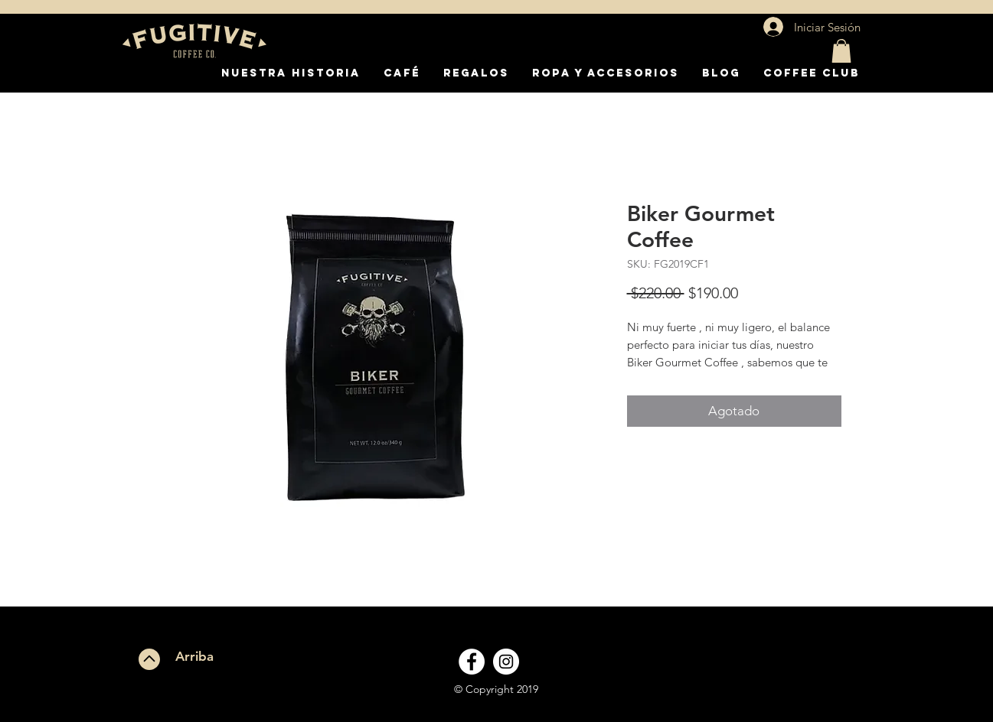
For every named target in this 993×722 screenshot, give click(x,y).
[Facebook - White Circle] (472, 662)
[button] (841, 51)
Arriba (194, 656)
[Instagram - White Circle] (506, 662)
